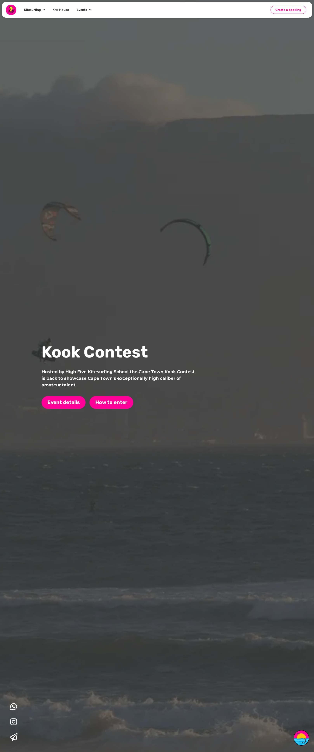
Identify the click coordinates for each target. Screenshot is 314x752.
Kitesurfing (34, 10)
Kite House (61, 10)
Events (84, 10)
